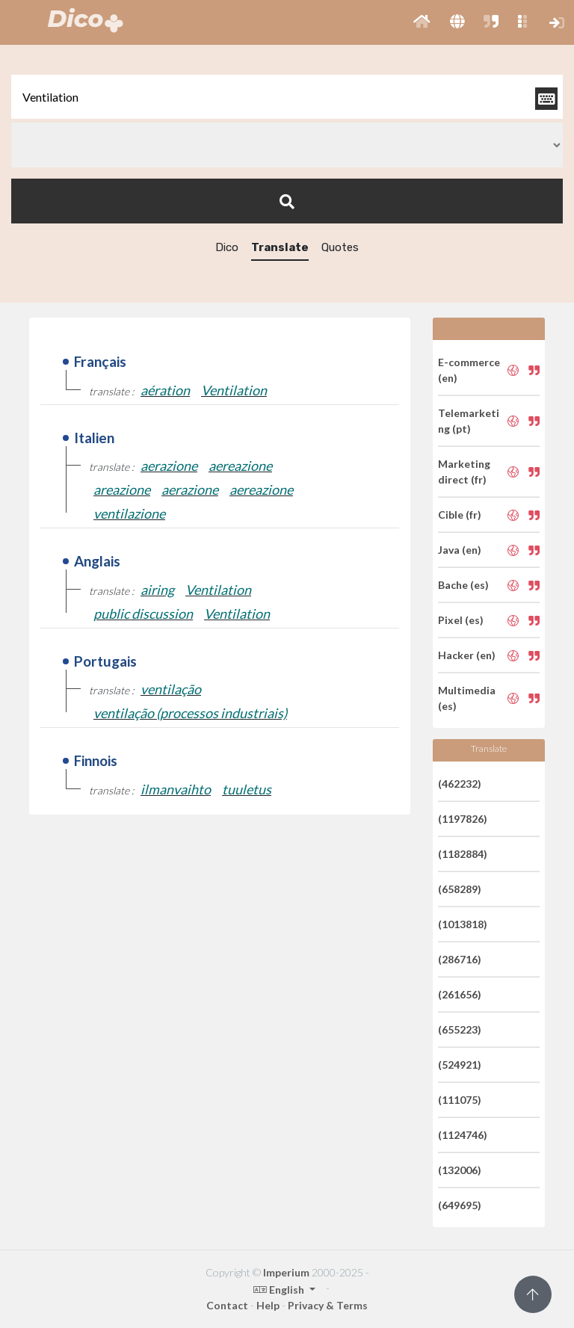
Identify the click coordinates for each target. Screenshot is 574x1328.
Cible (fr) (459, 514)
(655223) (459, 1029)
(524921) (459, 1064)
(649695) (459, 1205)
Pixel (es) (461, 620)
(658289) (459, 889)
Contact (227, 1305)
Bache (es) (463, 584)
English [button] (279, 1289)
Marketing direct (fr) (464, 471)
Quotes (340, 247)
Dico (226, 247)
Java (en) (459, 549)
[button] (422, 22)
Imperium (286, 1272)
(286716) (459, 959)
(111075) (459, 1099)
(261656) (459, 994)
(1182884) (462, 853)
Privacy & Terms (328, 1305)
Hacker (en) (467, 655)
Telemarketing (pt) (468, 421)
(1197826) (462, 818)
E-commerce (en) (469, 370)
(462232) (459, 783)
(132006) (459, 1170)
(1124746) (462, 1134)
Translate (280, 247)
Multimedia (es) (467, 698)
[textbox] (287, 97)
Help (268, 1305)
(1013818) (462, 924)
